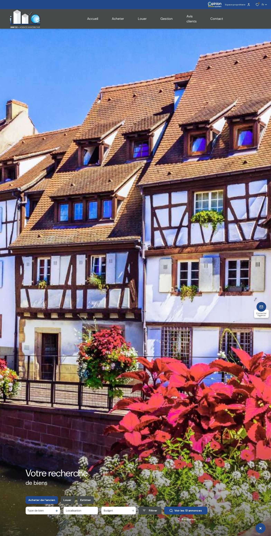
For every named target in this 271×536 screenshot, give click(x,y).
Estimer (85, 502)
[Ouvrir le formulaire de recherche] (150, 513)
